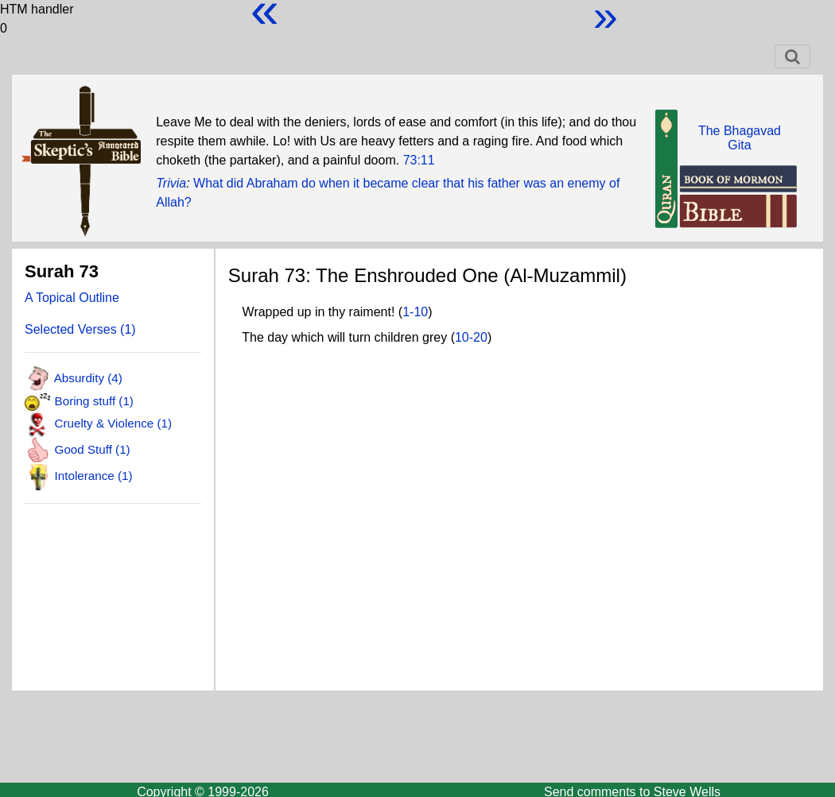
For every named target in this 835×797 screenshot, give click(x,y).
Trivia (171, 183)
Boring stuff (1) (94, 401)
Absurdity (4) (88, 378)
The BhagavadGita (739, 138)
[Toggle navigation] (792, 56)
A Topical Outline (72, 297)
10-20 (471, 337)
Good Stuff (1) (92, 449)
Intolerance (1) (94, 475)
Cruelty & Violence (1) (113, 422)
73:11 (419, 160)
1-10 (415, 312)
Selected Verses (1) (80, 329)
